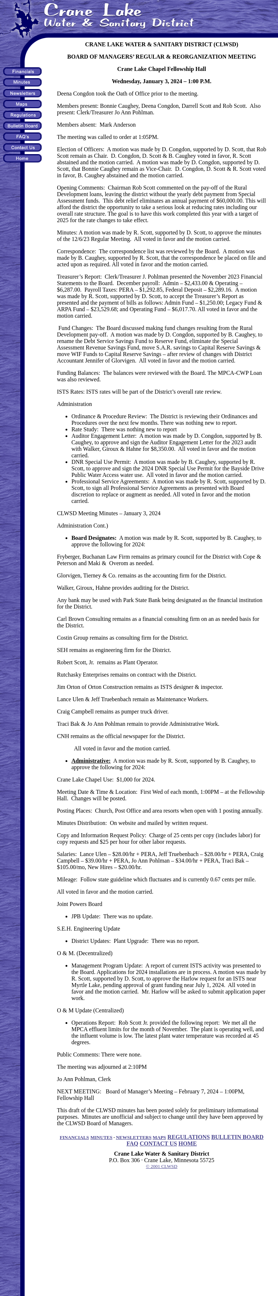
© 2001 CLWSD (161, 1166)
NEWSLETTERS (133, 1137)
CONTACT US (158, 1143)
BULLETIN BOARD (237, 1137)
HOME (187, 1143)
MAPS (159, 1137)
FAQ (132, 1143)
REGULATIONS (189, 1137)
